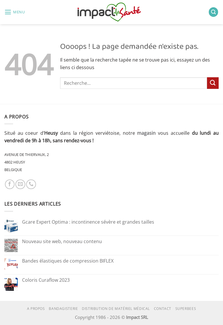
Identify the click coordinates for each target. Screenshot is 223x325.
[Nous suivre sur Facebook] (10, 184)
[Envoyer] (213, 83)
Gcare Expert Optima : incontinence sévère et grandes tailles (88, 222)
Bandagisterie (63, 308)
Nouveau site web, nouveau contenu (62, 242)
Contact (162, 308)
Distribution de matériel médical (116, 308)
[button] (14, 12)
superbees (185, 308)
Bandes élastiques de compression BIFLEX (68, 261)
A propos (36, 308)
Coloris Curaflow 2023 (46, 280)
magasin (146, 133)
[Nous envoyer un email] (20, 184)
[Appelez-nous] (31, 184)
